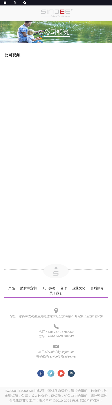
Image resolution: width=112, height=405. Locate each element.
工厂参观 (48, 288)
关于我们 (56, 293)
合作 (63, 288)
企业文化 (78, 288)
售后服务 (97, 288)
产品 (11, 288)
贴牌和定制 (28, 288)
